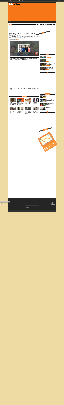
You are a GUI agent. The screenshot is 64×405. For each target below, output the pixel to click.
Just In (52, 21)
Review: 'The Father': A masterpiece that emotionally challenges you (50, 64)
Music (36, 21)
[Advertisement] (9, 73)
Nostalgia (39, 21)
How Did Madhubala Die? (48, 107)
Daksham (53, 210)
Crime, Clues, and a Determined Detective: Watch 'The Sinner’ (20, 103)
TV (25, 201)
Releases (15, 21)
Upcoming (25, 21)
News (11, 21)
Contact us (26, 205)
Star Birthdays (48, 21)
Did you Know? (43, 21)
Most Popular (47, 94)
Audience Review (27, 208)
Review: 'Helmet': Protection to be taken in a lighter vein (50, 56)
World (33, 21)
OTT (25, 202)
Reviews (18, 21)
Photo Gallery (29, 21)
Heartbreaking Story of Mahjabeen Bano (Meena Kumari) (49, 104)
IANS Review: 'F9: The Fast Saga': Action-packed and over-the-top (49, 68)
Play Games (21, 21)
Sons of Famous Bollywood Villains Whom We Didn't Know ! (49, 96)
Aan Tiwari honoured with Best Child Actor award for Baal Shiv (46, 24)
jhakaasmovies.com (23, 210)
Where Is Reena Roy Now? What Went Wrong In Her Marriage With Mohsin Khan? (50, 100)
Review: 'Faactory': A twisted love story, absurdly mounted (50, 60)
